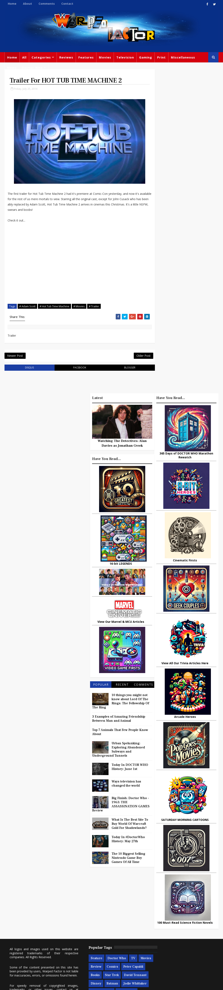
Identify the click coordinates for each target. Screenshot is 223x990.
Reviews (66, 57)
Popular (101, 686)
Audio (157, 951)
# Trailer (94, 307)
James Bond (162, 934)
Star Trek (128, 916)
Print (161, 57)
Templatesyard (49, 984)
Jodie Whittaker (110, 933)
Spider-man (118, 942)
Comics (120, 908)
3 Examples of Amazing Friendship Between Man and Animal (118, 720)
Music (199, 917)
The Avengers (183, 960)
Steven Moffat (163, 926)
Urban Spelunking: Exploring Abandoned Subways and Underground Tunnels (118, 750)
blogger (125, 368)
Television (125, 57)
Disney (115, 925)
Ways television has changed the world (126, 785)
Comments (47, 4)
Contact (67, 4)
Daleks (203, 934)
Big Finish (173, 892)
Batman (88, 933)
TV (125, 900)
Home (12, 4)
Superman (198, 951)
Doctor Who (32, 67)
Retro (183, 926)
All (24, 57)
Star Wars (160, 917)
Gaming (145, 57)
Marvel (183, 909)
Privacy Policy (72, 984)
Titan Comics (163, 909)
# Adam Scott (27, 307)
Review (103, 908)
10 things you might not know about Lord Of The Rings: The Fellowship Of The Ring (120, 702)
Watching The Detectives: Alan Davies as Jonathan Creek (122, 444)
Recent (122, 686)
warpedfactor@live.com (25, 939)
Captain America (94, 950)
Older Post (139, 356)
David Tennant (93, 925)
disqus (28, 368)
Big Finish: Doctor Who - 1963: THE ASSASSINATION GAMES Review (121, 805)
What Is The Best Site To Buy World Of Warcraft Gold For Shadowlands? (130, 825)
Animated (160, 943)
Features (86, 57)
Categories (41, 57)
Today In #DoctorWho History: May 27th (128, 840)
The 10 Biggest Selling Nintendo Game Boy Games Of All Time (128, 859)
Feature (88, 900)
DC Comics (181, 917)
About (27, 4)
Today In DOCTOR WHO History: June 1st (130, 768)
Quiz (85, 959)
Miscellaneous (183, 57)
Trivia (201, 901)
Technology (176, 951)
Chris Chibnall (93, 942)
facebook (77, 368)
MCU (193, 943)
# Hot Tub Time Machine (54, 307)
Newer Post (15, 356)
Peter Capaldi (92, 916)
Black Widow (122, 950)
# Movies (79, 307)
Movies (105, 57)
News (12, 67)
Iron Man (160, 960)
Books (111, 916)
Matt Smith (184, 934)
